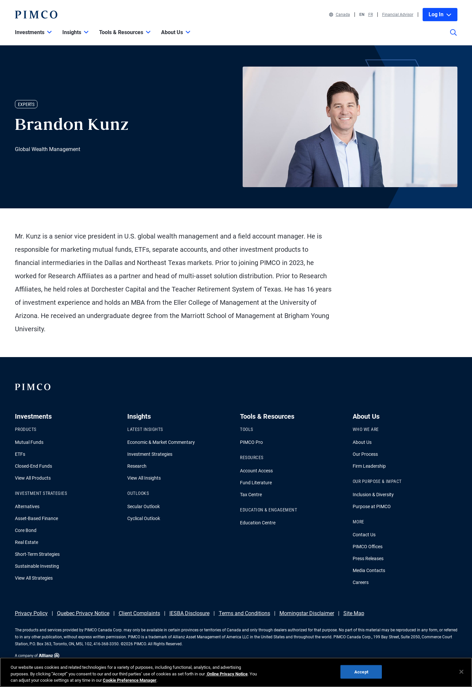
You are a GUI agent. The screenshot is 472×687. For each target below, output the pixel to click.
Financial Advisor (397, 14)
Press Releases (368, 558)
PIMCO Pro (251, 442)
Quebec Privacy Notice (83, 613)
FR (370, 14)
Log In (440, 14)
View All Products (33, 478)
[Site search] (453, 37)
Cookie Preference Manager (129, 680)
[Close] (461, 671)
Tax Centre (251, 494)
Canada (339, 14)
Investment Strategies (149, 454)
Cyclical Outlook (143, 518)
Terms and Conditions (244, 613)
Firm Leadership (369, 466)
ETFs (20, 454)
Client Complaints (139, 613)
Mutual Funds (29, 442)
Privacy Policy (31, 613)
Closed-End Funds (33, 466)
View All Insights (144, 478)
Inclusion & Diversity (373, 494)
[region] (236, 672)
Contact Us (364, 534)
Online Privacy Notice (227, 673)
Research (137, 466)
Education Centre (257, 522)
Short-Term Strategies (37, 554)
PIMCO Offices (368, 546)
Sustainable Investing (37, 566)
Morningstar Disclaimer (306, 613)
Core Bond (25, 530)
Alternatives (27, 506)
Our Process (365, 454)
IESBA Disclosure (189, 613)
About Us (362, 442)
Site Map (353, 613)
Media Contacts (369, 570)
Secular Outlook (143, 506)
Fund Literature (256, 482)
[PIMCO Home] (36, 15)
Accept (361, 671)
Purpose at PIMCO (372, 506)
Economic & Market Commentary (161, 442)
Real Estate (26, 542)
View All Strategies (34, 578)
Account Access (256, 470)
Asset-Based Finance (36, 518)
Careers (361, 582)
